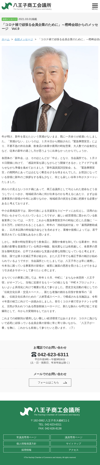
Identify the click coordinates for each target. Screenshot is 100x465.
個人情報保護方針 (26, 443)
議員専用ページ (73, 437)
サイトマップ (73, 443)
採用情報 (26, 449)
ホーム (6, 39)
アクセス (74, 449)
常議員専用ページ (26, 437)
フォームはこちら (48, 382)
